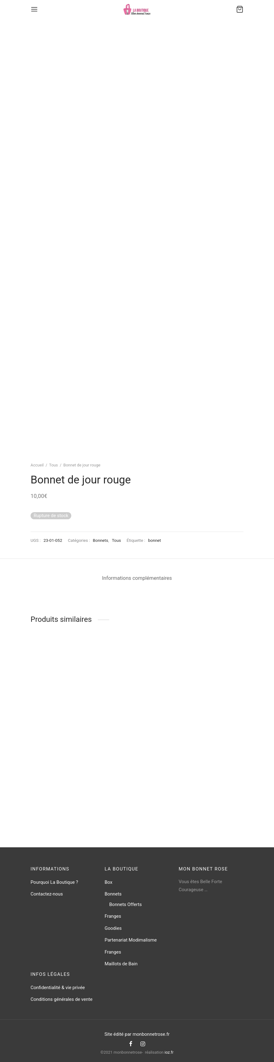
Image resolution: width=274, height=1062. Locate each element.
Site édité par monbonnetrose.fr (136, 1034)
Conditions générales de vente (62, 999)
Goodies (113, 928)
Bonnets (100, 540)
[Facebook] (131, 1044)
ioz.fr (168, 1052)
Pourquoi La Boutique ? (54, 882)
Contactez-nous (47, 894)
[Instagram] (142, 1044)
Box (108, 882)
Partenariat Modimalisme (131, 940)
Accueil (37, 465)
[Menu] (34, 9)
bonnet (154, 540)
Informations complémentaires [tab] (137, 578)
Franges (113, 916)
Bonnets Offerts (125, 904)
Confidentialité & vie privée (58, 987)
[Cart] (239, 9)
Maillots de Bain (121, 964)
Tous (53, 465)
